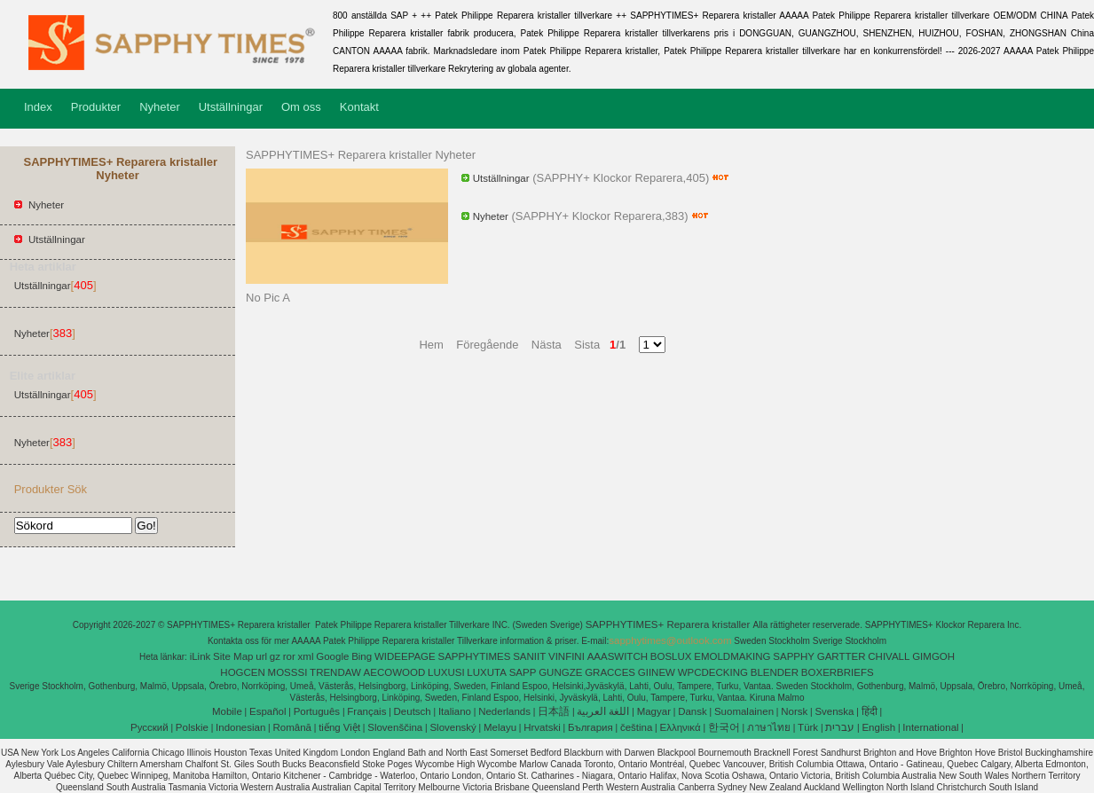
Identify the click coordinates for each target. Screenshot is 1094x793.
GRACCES (610, 672)
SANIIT (529, 656)
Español (268, 711)
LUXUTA (487, 672)
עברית (839, 727)
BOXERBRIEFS (837, 672)
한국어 (724, 727)
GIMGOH (933, 656)
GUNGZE (560, 672)
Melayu (500, 727)
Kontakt (359, 107)
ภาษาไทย (769, 727)
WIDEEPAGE (405, 656)
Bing (361, 656)
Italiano (454, 711)
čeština (636, 727)
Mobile (227, 711)
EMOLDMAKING (732, 656)
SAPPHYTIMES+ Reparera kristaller (669, 624)
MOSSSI (288, 672)
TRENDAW (335, 672)
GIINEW (656, 672)
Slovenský (452, 727)
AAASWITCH (617, 656)
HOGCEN (242, 672)
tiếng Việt (339, 727)
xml (306, 656)
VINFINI (566, 656)
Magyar (654, 711)
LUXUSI (446, 672)
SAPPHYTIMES (474, 656)
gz (275, 656)
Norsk (794, 711)
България (590, 727)
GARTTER (841, 656)
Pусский (149, 727)
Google (332, 656)
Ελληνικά (680, 727)
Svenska (834, 711)
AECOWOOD (395, 672)
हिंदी (870, 711)
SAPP (523, 672)
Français (366, 711)
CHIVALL (888, 656)
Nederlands (504, 711)
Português (317, 711)
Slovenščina (394, 727)
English (878, 727)
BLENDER (775, 672)
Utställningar (231, 107)
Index (38, 107)
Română (292, 727)
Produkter (96, 107)
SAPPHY (794, 656)
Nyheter (159, 107)
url (261, 656)
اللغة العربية (603, 711)
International (930, 727)
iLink (200, 656)
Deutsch (412, 711)
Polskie (192, 727)
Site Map (233, 656)
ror (289, 656)
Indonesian (240, 727)
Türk (808, 727)
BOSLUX (671, 656)
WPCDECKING (713, 672)
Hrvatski (542, 727)
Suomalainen (744, 711)
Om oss (301, 107)
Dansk (692, 711)
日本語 (554, 711)
